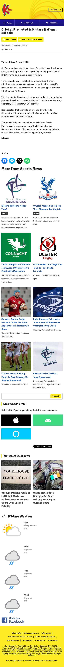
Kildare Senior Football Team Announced (48, 360)
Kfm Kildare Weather (16, 516)
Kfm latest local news (16, 456)
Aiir (55, 660)
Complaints (27, 640)
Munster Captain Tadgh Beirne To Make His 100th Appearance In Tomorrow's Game (16, 309)
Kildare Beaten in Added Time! (16, 192)
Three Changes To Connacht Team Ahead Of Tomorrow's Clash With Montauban (16, 253)
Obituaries (53, 640)
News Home (11, 39)
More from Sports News (32, 39)
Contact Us (40, 640)
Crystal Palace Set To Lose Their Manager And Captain (48, 192)
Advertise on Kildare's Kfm (20, 637)
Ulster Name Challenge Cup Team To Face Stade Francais (48, 253)
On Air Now (55, 10)
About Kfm (16, 633)
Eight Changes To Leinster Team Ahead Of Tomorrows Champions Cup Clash (48, 307)
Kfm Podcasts (13, 640)
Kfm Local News (31, 633)
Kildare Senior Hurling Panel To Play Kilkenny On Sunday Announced (16, 362)
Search (56, 396)
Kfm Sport (46, 633)
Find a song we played (45, 637)
